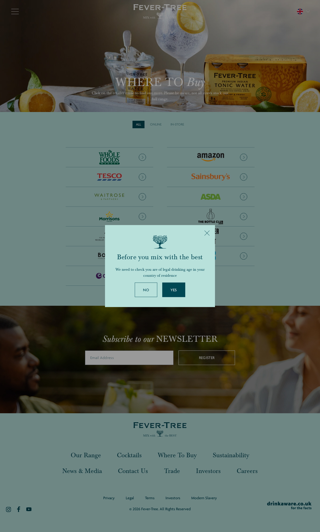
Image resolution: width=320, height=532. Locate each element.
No (146, 290)
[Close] (207, 233)
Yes (173, 290)
